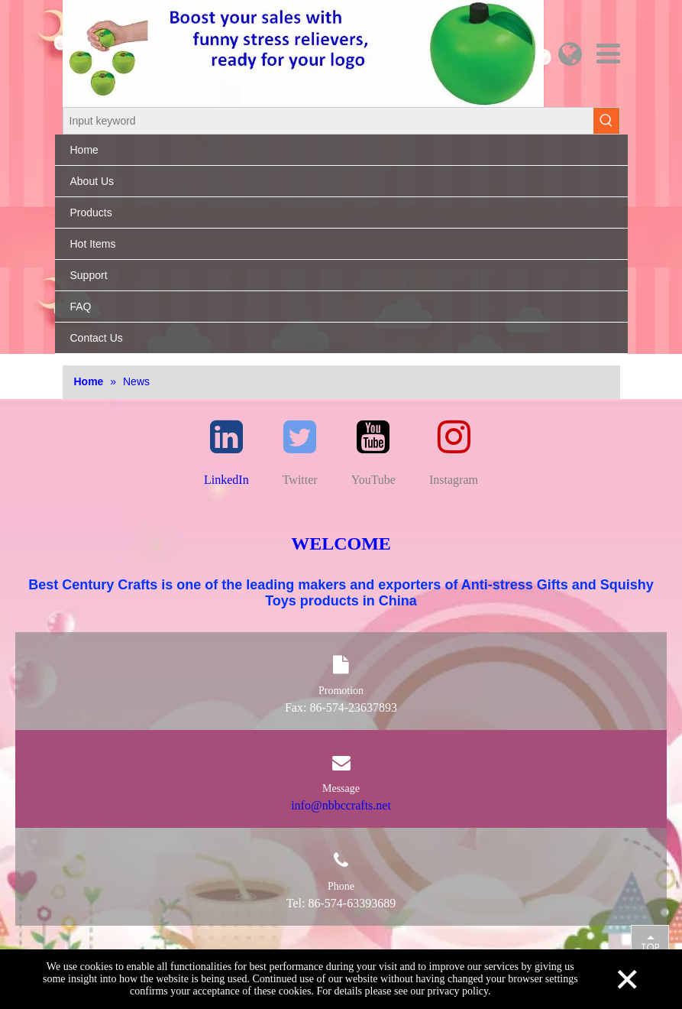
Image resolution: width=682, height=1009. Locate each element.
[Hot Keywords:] (606, 121)
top (650, 943)
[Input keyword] (328, 121)
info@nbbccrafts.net (341, 805)
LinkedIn (226, 479)
